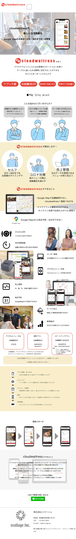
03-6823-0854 (44, 520)
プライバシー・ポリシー (61, 529)
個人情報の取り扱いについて (42, 529)
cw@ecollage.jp (45, 523)
